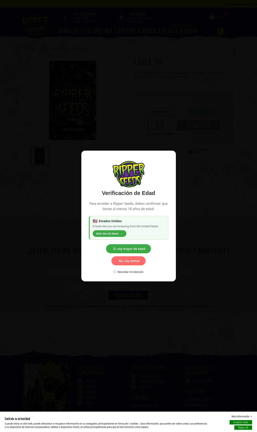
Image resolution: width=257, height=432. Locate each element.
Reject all (243, 427)
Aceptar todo (240, 422)
